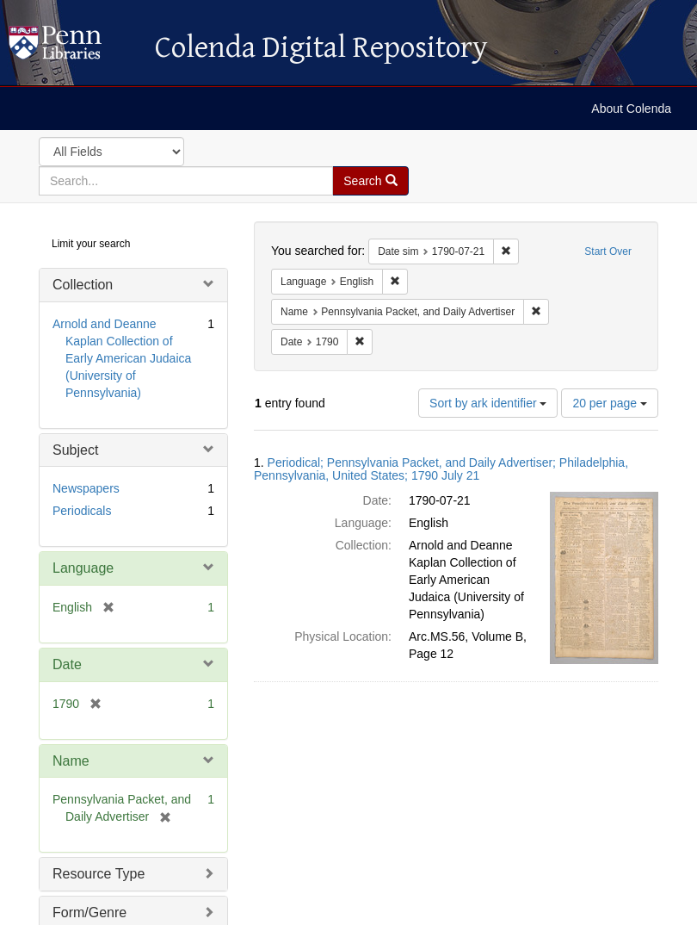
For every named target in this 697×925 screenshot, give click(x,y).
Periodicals (81, 511)
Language (83, 568)
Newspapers (86, 488)
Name (70, 761)
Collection (82, 284)
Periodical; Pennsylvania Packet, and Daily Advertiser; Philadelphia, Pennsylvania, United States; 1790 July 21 (441, 469)
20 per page (609, 403)
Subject (75, 450)
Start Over (608, 251)
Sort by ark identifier (487, 403)
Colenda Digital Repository (73, 47)
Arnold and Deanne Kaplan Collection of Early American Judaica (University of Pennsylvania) (121, 358)
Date (67, 664)
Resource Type (98, 873)
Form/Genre (89, 912)
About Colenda (631, 108)
